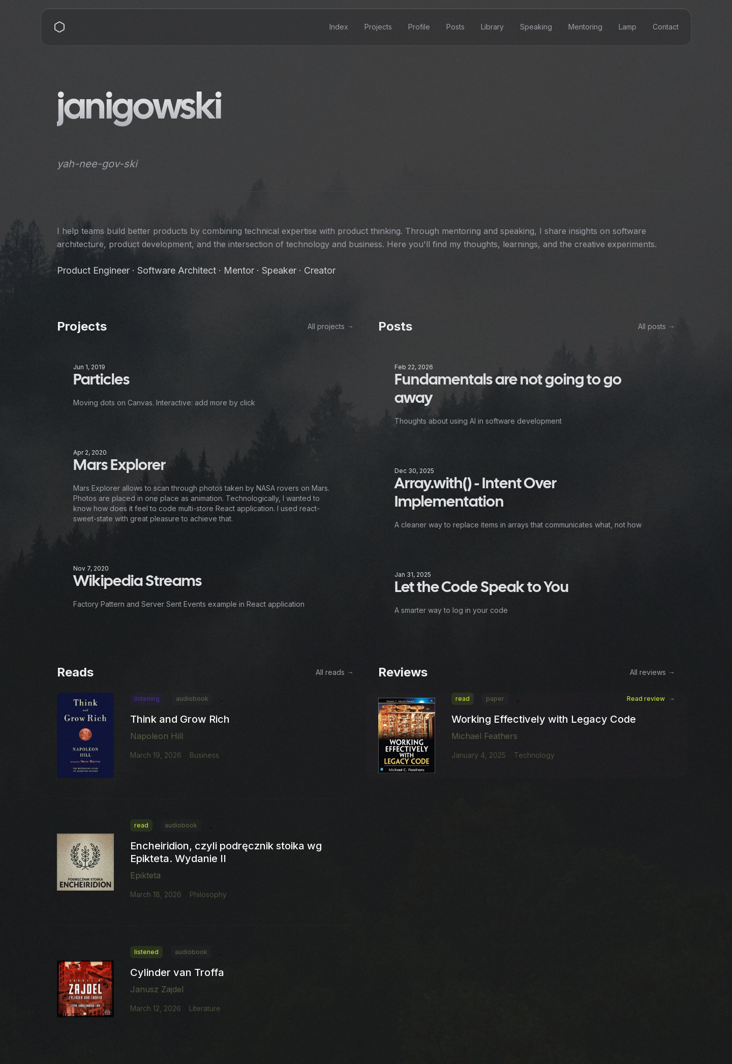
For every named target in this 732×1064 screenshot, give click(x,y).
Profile (419, 26)
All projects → (331, 326)
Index (338, 26)
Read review (651, 699)
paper (495, 699)
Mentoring (585, 26)
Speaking (536, 26)
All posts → (656, 326)
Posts (455, 26)
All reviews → (652, 672)
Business (204, 755)
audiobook (192, 699)
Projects (378, 26)
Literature (205, 1008)
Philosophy (208, 895)
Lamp (627, 26)
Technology (534, 755)
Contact (666, 26)
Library (492, 26)
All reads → (335, 672)
